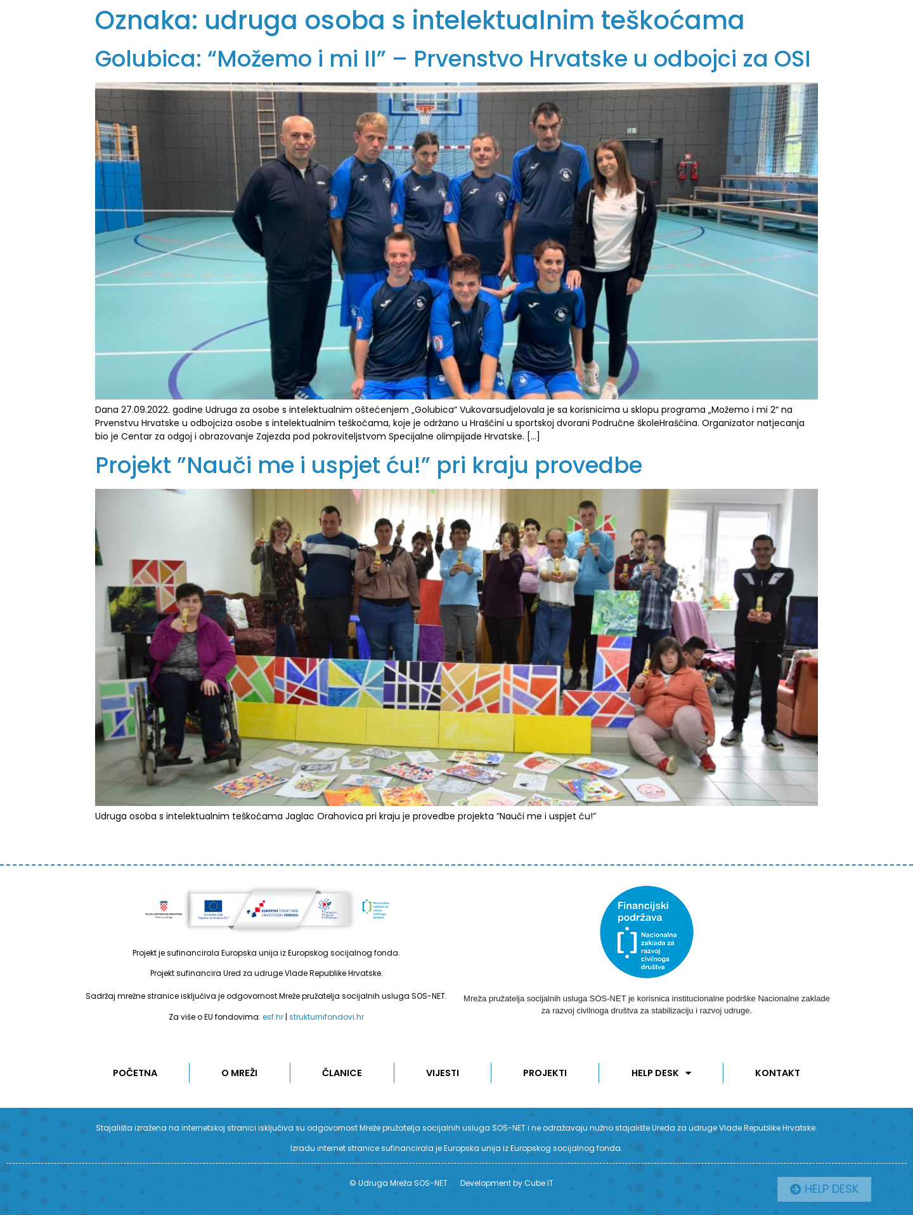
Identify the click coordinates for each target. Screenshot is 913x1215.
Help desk (662, 1073)
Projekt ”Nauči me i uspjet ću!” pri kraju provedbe (368, 465)
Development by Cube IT (507, 1183)
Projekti (546, 1073)
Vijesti (443, 1073)
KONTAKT (778, 1073)
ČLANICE (342, 1073)
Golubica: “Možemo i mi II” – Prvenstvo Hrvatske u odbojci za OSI (453, 58)
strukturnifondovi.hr (326, 1016)
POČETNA (134, 1073)
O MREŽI (239, 1073)
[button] (852, 1189)
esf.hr (272, 1016)
